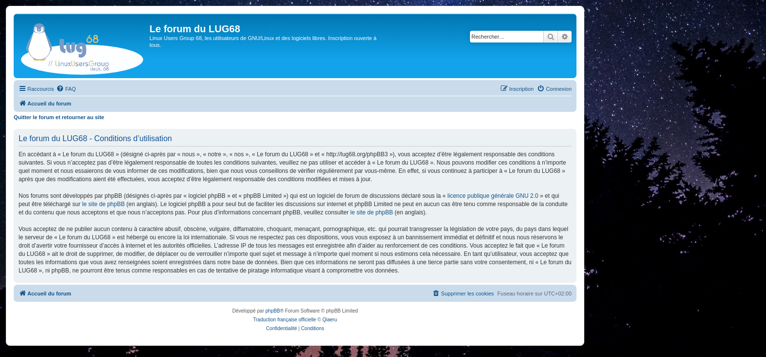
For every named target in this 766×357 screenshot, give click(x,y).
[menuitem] (66, 89)
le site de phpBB (103, 204)
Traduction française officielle (284, 319)
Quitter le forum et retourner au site (59, 117)
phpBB (272, 311)
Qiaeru (329, 319)
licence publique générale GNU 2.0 (492, 195)
